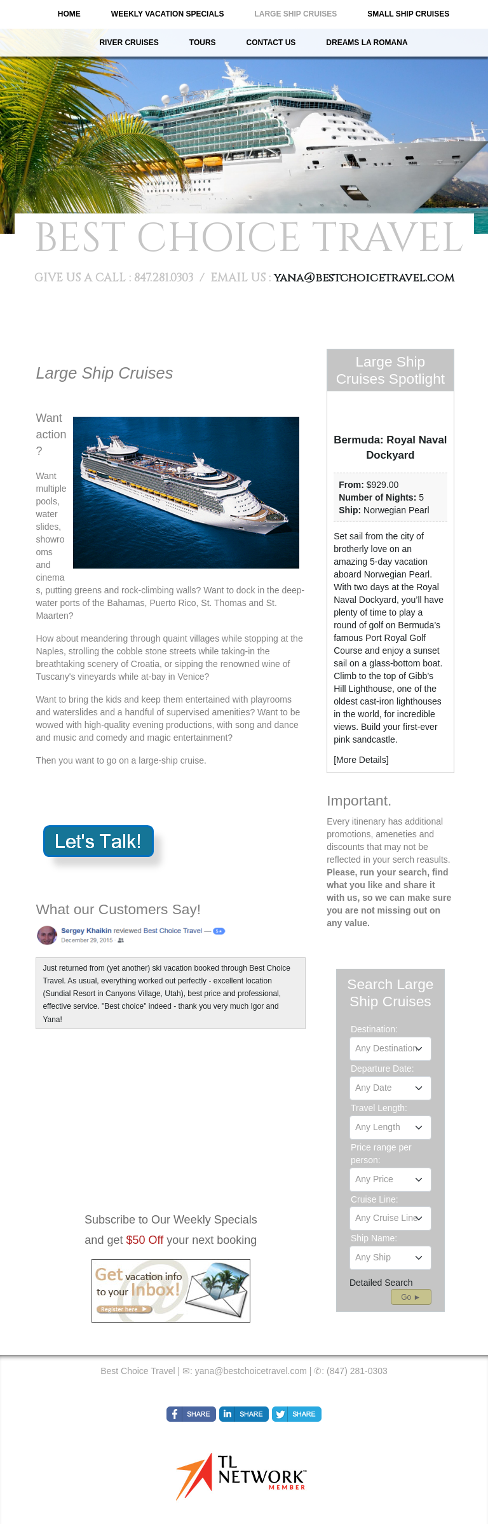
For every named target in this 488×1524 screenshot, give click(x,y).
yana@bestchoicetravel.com (364, 278)
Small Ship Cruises (408, 14)
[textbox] (390, 1048)
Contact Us (271, 42)
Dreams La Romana (366, 42)
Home (69, 14)
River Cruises (128, 42)
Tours (202, 42)
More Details (361, 760)
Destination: (374, 1029)
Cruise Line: (374, 1199)
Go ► (411, 1297)
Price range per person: (381, 1153)
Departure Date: (382, 1068)
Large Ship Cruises (295, 14)
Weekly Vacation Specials (167, 14)
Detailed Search (381, 1283)
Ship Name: (374, 1238)
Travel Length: (379, 1108)
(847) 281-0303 (357, 1371)
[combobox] (390, 1049)
